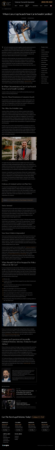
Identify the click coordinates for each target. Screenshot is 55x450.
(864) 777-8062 (31, 424)
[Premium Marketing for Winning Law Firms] (5, 445)
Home (3, 8)
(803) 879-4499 (18, 424)
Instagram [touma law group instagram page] (16, 437)
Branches (21, 5)
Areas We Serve (5, 440)
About (16, 5)
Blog (41, 5)
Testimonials (35, 5)
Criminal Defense (30, 18)
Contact (46, 5)
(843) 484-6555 (45, 424)
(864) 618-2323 (5, 424)
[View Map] (6, 430)
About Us (4, 436)
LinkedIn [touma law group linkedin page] (16, 439)
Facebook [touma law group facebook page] (16, 436)
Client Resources (6, 437)
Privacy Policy (5, 442)
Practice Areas (27, 6)
